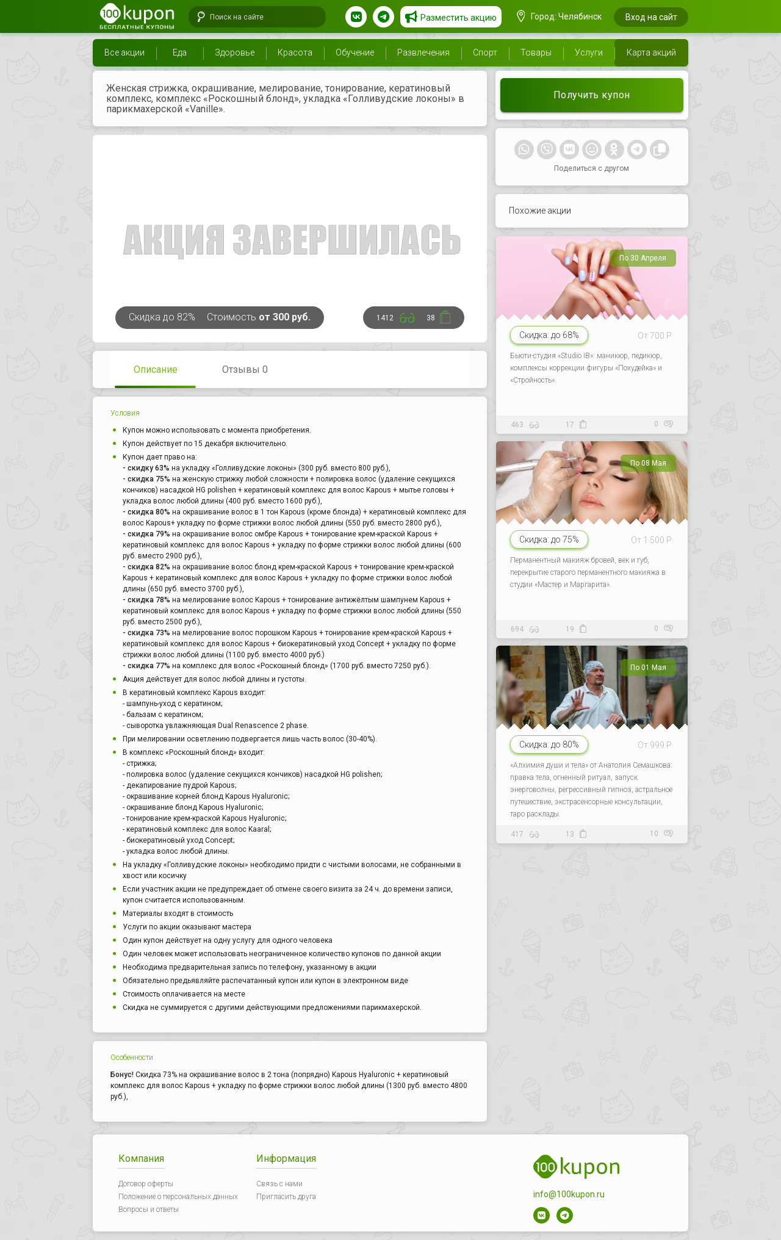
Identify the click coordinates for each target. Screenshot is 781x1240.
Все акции (124, 52)
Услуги (589, 52)
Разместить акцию (458, 18)
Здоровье (234, 52)
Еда (180, 52)
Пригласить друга (286, 1196)
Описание (156, 369)
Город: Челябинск (559, 16)
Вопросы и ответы (148, 1209)
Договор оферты (145, 1184)
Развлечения (423, 52)
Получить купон (591, 95)
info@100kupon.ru (569, 1194)
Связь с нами (279, 1184)
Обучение (355, 52)
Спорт (485, 52)
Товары (536, 52)
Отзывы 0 (245, 369)
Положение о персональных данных (178, 1196)
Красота (295, 52)
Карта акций (651, 52)
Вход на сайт (651, 17)
